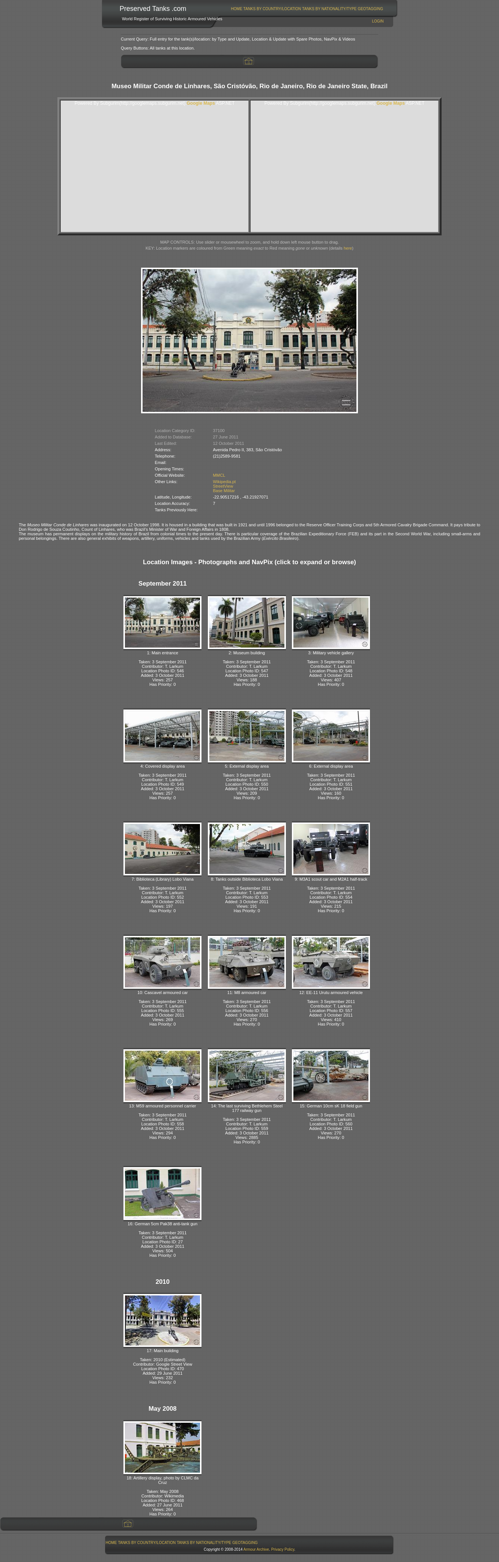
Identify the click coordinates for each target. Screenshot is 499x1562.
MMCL (219, 475)
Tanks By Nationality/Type (329, 9)
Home (236, 9)
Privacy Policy (283, 1549)
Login (377, 21)
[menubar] (306, 9)
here (348, 248)
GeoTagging (370, 9)
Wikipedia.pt (224, 481)
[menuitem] (236, 9)
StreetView (223, 486)
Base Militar (224, 490)
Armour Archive (256, 1549)
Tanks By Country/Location (272, 9)
